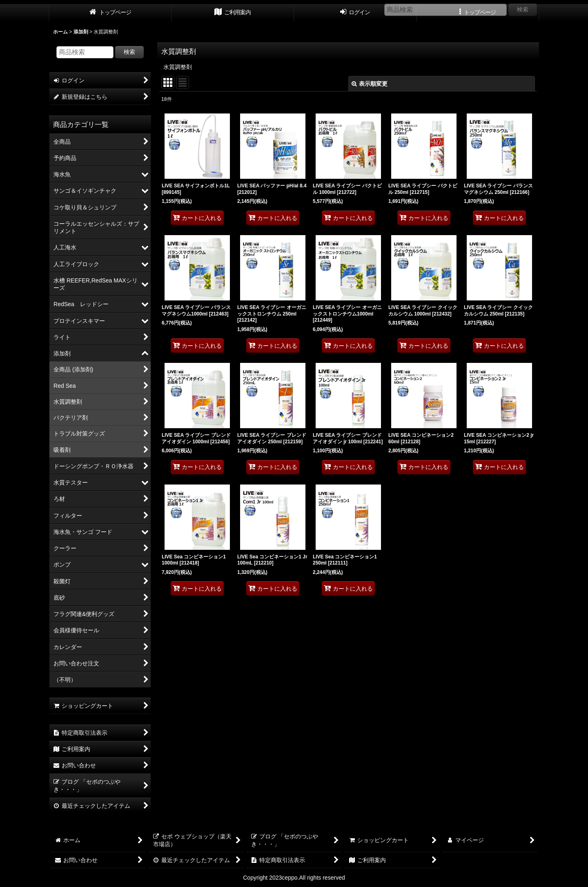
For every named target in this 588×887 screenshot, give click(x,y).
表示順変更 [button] (370, 83)
